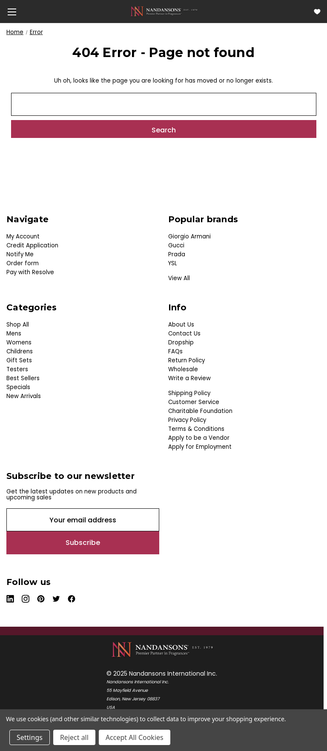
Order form (22, 263)
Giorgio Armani (189, 236)
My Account (23, 236)
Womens (19, 342)
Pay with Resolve (30, 272)
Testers (17, 369)
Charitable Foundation (200, 411)
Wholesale (183, 369)
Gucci (176, 245)
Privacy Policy (187, 420)
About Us (181, 325)
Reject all (74, 737)
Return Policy (186, 360)
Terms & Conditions (196, 429)
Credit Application (32, 245)
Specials (18, 387)
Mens (13, 334)
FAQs (175, 351)
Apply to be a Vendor (198, 438)
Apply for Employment (200, 447)
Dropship (181, 342)
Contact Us (184, 334)
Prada (176, 254)
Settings (30, 737)
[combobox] (163, 104)
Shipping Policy (189, 393)
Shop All (17, 325)
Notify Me (20, 254)
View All (179, 278)
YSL (172, 263)
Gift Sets (19, 360)
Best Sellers (23, 378)
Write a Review (189, 378)
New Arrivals (23, 396)
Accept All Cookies (135, 737)
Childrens (19, 351)
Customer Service (193, 402)
